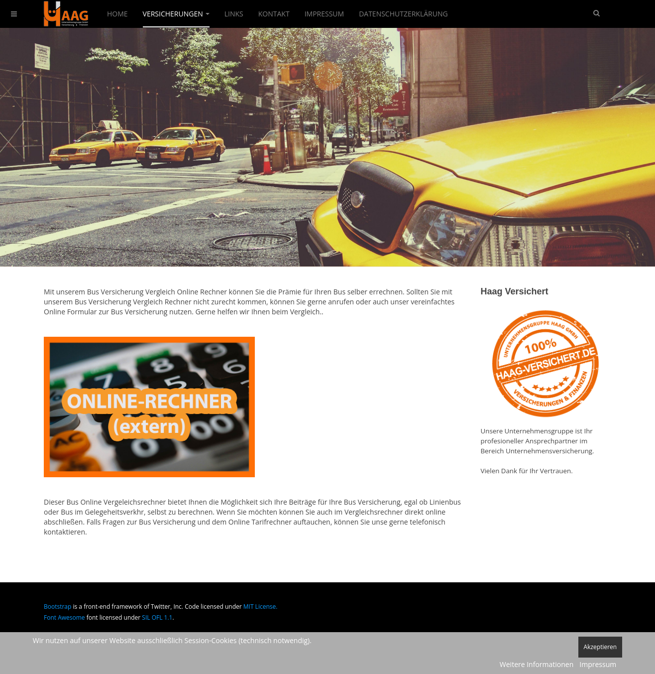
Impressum (324, 13)
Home (117, 13)
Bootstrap (57, 606)
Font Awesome (64, 617)
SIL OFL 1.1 (157, 617)
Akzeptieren (600, 647)
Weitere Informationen (536, 664)
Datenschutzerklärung (403, 13)
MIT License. (260, 606)
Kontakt (274, 13)
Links (233, 13)
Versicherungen (176, 13)
